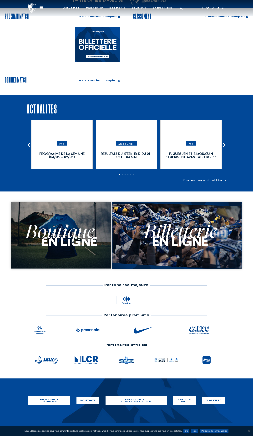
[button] (181, 8)
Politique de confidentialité (214, 431)
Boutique (139, 8)
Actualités (71, 8)
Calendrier (94, 8)
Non (195, 431)
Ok (186, 431)
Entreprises (162, 8)
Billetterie (117, 8)
